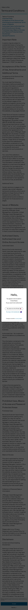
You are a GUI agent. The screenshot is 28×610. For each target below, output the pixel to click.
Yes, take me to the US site (14, 308)
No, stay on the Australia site (14, 311)
